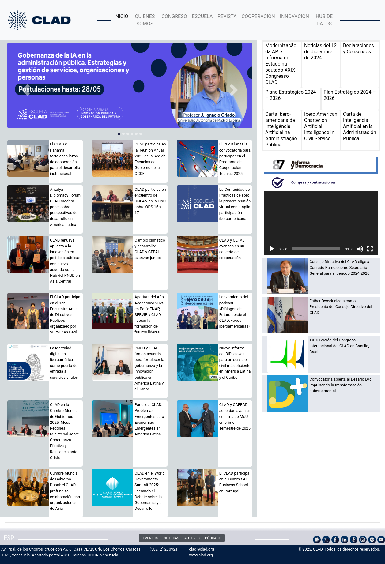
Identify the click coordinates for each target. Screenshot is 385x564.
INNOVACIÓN (294, 16)
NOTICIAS (171, 538)
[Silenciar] (360, 249)
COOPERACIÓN (258, 16)
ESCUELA (202, 16)
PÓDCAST (213, 538)
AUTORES (191, 538)
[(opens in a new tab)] (129, 85)
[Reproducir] (272, 249)
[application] (321, 223)
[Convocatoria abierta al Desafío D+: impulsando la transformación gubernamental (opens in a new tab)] (341, 385)
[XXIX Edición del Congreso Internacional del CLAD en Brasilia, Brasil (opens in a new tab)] (341, 346)
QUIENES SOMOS (145, 20)
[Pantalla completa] (370, 249)
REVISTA (226, 16)
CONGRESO (174, 16)
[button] (25, 90)
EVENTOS (150, 538)
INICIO (121, 16)
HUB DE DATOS (324, 20)
